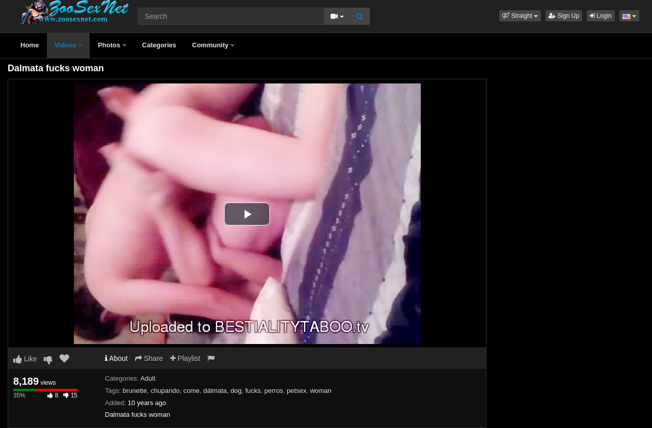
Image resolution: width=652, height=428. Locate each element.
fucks (252, 390)
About (116, 358)
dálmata (215, 390)
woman (321, 390)
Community (213, 45)
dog (236, 390)
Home (29, 45)
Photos (112, 45)
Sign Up (564, 15)
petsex (296, 390)
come (191, 390)
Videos (68, 45)
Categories (159, 45)
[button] (520, 15)
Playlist (185, 358)
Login (601, 15)
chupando (165, 390)
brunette (135, 390)
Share (149, 358)
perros (273, 390)
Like (25, 359)
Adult (147, 378)
